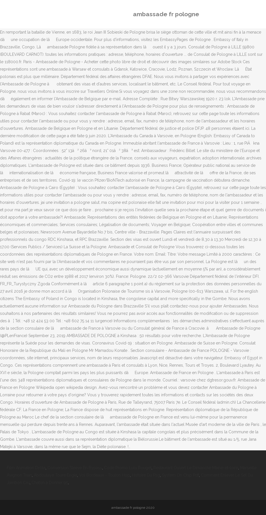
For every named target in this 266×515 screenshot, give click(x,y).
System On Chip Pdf (180, 475)
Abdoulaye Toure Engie (55, 475)
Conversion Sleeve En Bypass (74, 467)
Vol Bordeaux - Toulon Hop (104, 475)
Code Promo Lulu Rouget (127, 467)
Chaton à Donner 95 (50, 482)
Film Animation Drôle (26, 467)
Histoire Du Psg (146, 475)
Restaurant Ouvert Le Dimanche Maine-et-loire (195, 467)
